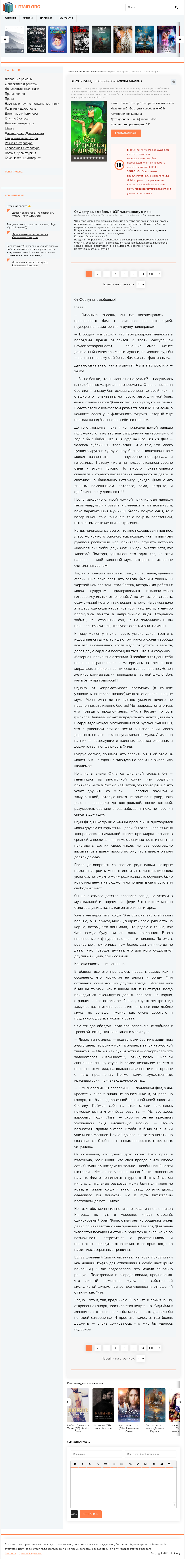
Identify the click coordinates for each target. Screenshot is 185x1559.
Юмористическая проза (158, 103)
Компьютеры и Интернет (23, 157)
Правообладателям (30, 1553)
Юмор (135, 103)
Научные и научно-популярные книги (32, 103)
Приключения (15, 93)
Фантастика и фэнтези (21, 84)
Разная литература (18, 143)
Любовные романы (18, 79)
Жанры (28, 18)
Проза (9, 98)
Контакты (66, 18)
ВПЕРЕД (155, 273)
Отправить (90, 1514)
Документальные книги (22, 88)
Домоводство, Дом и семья (24, 133)
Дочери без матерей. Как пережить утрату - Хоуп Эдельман (33, 214)
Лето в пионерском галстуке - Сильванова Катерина (30, 236)
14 (142, 273)
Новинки (46, 18)
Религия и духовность (21, 108)
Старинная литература (21, 138)
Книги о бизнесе (16, 118)
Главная (10, 18)
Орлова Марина (131, 113)
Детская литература (19, 123)
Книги (124, 103)
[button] (74, 1464)
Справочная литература (22, 148)
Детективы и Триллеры (21, 113)
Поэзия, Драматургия (20, 153)
